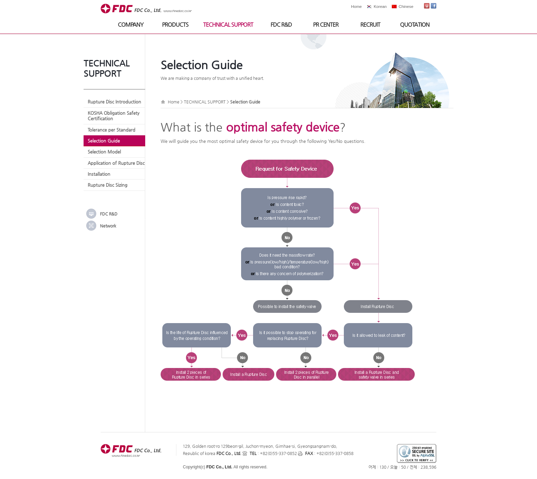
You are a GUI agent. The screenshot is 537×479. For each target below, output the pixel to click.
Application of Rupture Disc (116, 163)
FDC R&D (281, 24)
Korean (380, 6)
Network (108, 226)
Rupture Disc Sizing (107, 185)
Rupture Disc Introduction (114, 102)
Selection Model (104, 152)
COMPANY (130, 24)
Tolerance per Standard (111, 130)
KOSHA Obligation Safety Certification (113, 115)
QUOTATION (414, 24)
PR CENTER (325, 24)
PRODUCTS (175, 24)
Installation (99, 174)
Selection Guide (104, 141)
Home (356, 6)
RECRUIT (370, 24)
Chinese (406, 6)
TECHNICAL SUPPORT (228, 24)
